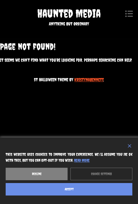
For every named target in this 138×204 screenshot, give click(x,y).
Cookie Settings (101, 174)
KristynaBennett (89, 79)
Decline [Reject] (37, 174)
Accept (69, 189)
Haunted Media (69, 13)
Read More (82, 160)
